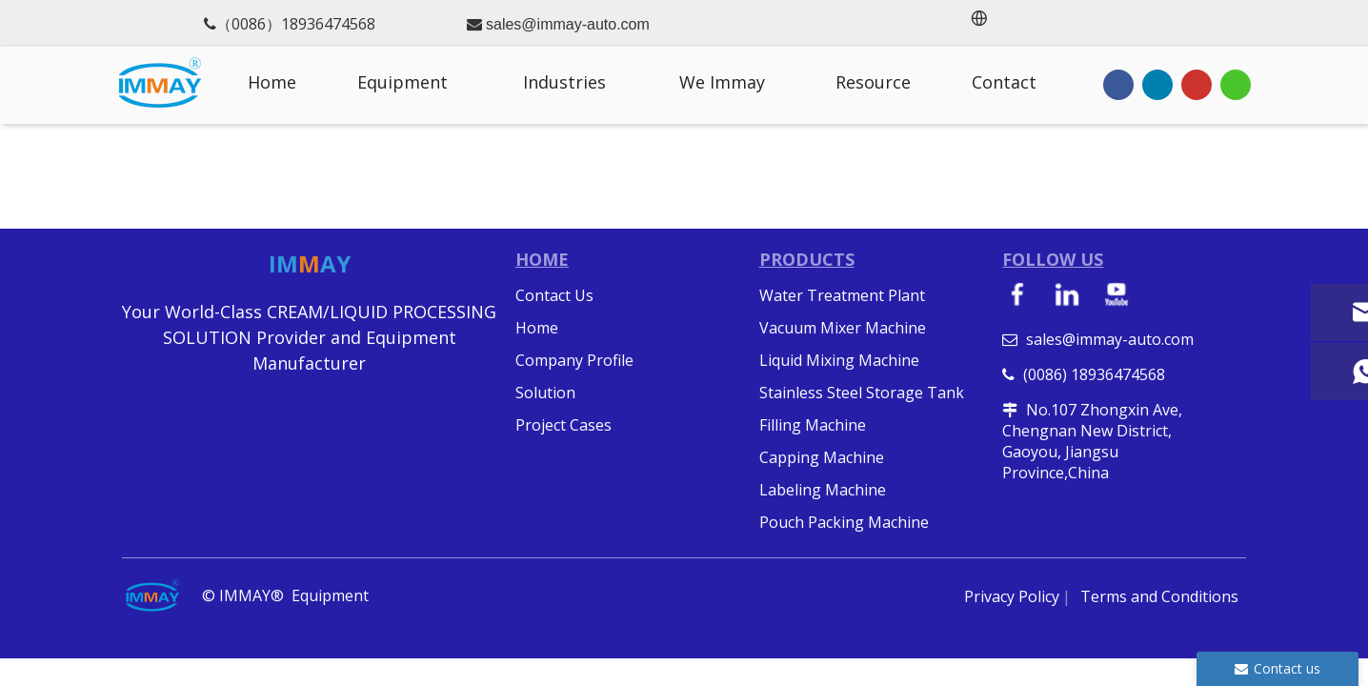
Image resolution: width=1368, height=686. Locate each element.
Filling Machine (812, 424)
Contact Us (554, 295)
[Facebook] (1118, 84)
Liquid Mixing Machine (839, 360)
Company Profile (574, 360)
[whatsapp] (1235, 84)
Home (536, 327)
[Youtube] (1196, 84)
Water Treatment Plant (842, 295)
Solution (545, 392)
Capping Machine (821, 457)
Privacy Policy (1011, 596)
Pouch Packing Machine (844, 522)
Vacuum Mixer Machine (842, 327)
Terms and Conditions (1159, 596)
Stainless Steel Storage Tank (861, 392)
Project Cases (563, 424)
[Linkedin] (1157, 84)
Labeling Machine (822, 489)
